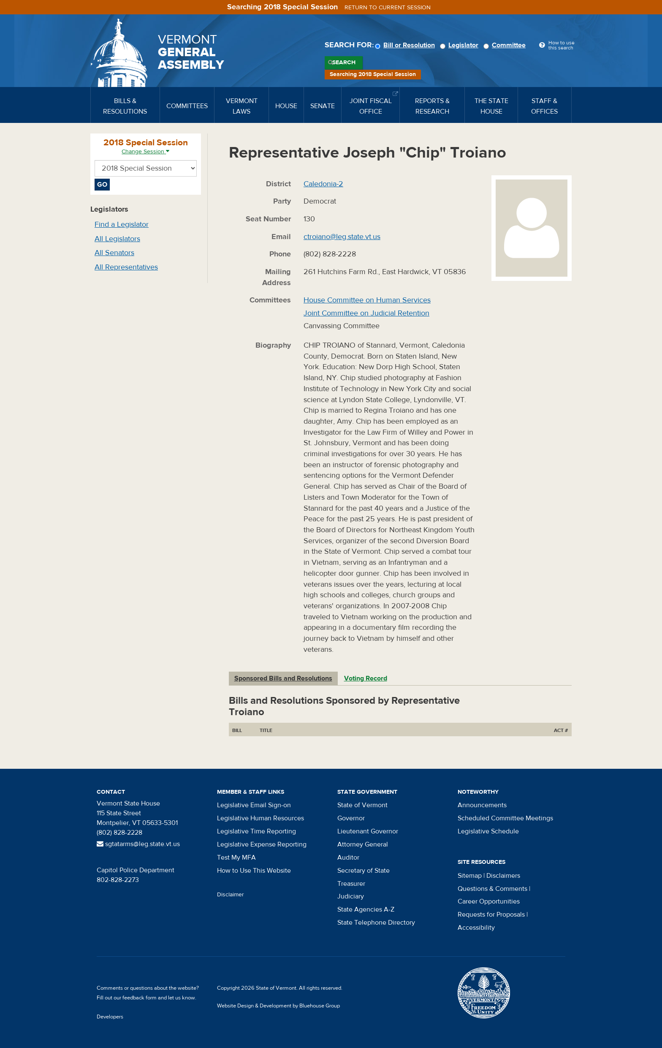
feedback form (139, 997)
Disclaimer (230, 894)
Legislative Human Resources (260, 818)
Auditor (348, 857)
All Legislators (117, 239)
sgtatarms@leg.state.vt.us (138, 844)
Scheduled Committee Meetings (505, 818)
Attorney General (362, 844)
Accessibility (476, 927)
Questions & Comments (492, 889)
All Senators (114, 253)
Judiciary (350, 896)
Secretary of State (363, 870)
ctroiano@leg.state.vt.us (342, 237)
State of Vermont (362, 805)
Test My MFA (236, 857)
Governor (351, 818)
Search (343, 62)
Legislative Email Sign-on (254, 805)
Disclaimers (503, 875)
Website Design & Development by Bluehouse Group (278, 1005)
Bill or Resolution (406, 45)
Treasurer (351, 883)
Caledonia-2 (323, 184)
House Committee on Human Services (367, 300)
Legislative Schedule (488, 831)
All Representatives (126, 267)
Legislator (460, 45)
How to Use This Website (254, 870)
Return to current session (388, 7)
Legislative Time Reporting (256, 831)
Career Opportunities (489, 901)
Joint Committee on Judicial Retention (366, 313)
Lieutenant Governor (367, 831)
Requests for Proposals (491, 914)
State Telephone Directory (376, 922)
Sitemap (470, 875)
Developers (110, 1016)
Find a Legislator (122, 224)
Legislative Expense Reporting (262, 844)
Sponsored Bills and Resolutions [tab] (283, 678)
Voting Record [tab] (365, 678)
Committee (506, 45)
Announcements (482, 805)
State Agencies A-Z (365, 909)
